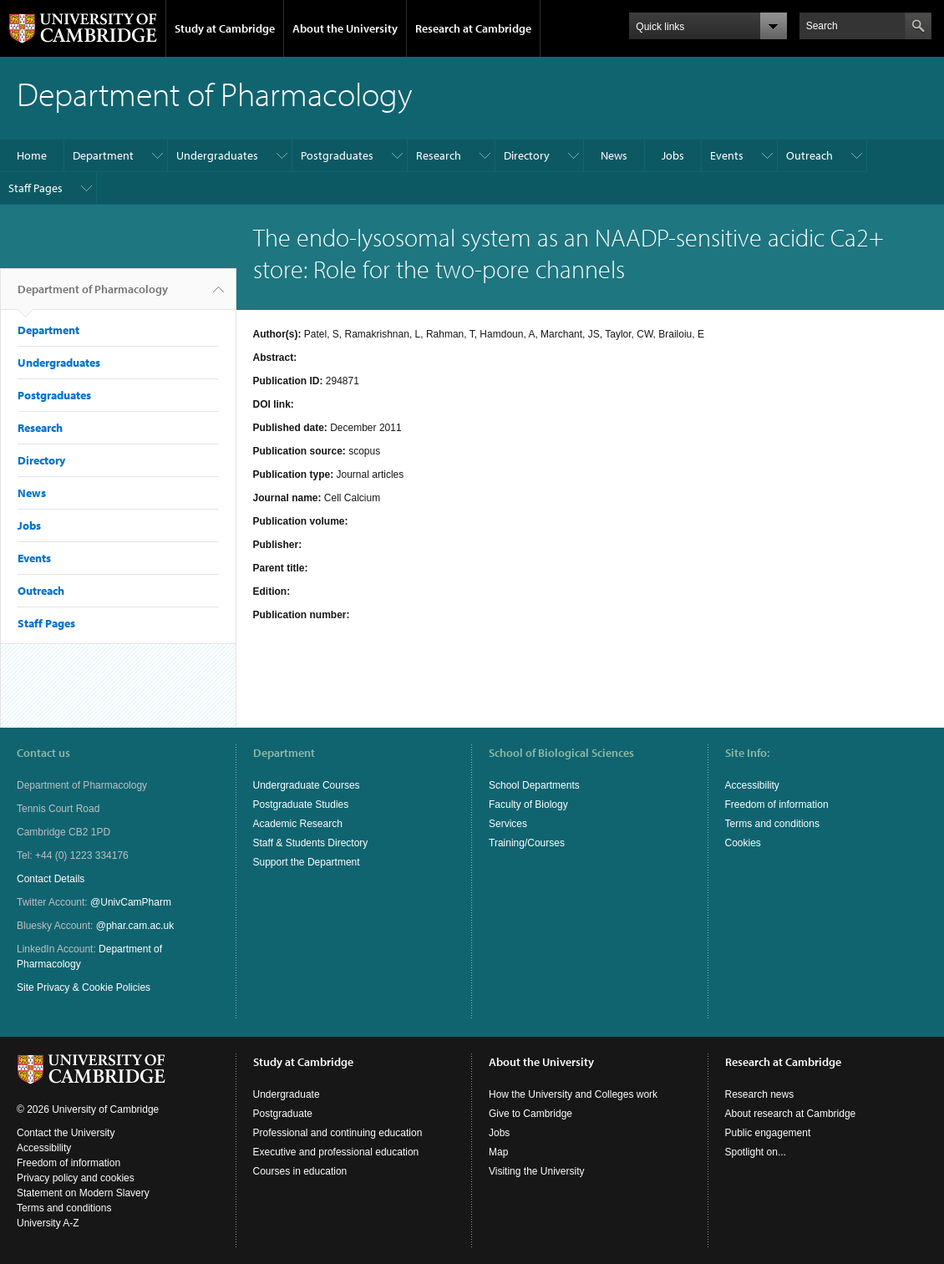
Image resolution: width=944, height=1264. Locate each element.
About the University (345, 28)
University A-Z (48, 1223)
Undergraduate (286, 1094)
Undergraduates (217, 155)
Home (32, 155)
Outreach (809, 155)
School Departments (534, 785)
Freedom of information (777, 804)
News (614, 155)
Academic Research (298, 824)
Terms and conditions (772, 824)
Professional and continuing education (338, 1133)
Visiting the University (537, 1171)
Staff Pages (35, 187)
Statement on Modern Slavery (83, 1193)
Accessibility (752, 785)
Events (727, 155)
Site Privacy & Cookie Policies (83, 987)
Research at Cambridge (473, 28)
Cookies (743, 843)
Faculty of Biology (528, 804)
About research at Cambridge (790, 1113)
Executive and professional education (336, 1152)
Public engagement (768, 1133)
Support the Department (306, 862)
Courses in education (300, 1171)
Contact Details (50, 879)
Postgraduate (282, 1113)
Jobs (673, 155)
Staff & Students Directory (310, 843)
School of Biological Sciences (561, 752)
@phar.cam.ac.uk (135, 926)
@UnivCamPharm (130, 902)
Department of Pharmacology (93, 296)
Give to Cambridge (530, 1113)
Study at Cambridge (225, 28)
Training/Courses (527, 843)
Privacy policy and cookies (75, 1178)
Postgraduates (337, 155)
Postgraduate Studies (301, 804)
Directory (527, 155)
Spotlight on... (755, 1152)
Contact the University (65, 1133)
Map (498, 1152)
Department (103, 155)
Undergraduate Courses (306, 785)
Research (438, 155)
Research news (759, 1094)
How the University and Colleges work (573, 1094)
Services (508, 824)
